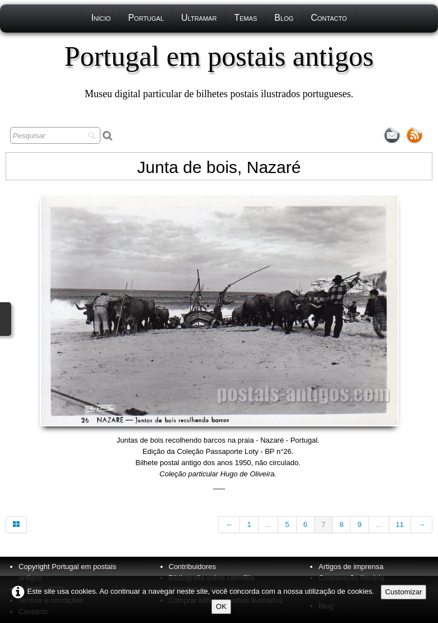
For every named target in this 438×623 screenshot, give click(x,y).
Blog (283, 17)
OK (221, 606)
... (268, 524)
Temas (245, 17)
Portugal (146, 17)
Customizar (403, 592)
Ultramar (198, 17)
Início (100, 17)
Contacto (329, 17)
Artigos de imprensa (351, 566)
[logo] (219, 70)
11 (400, 524)
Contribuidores (192, 566)
